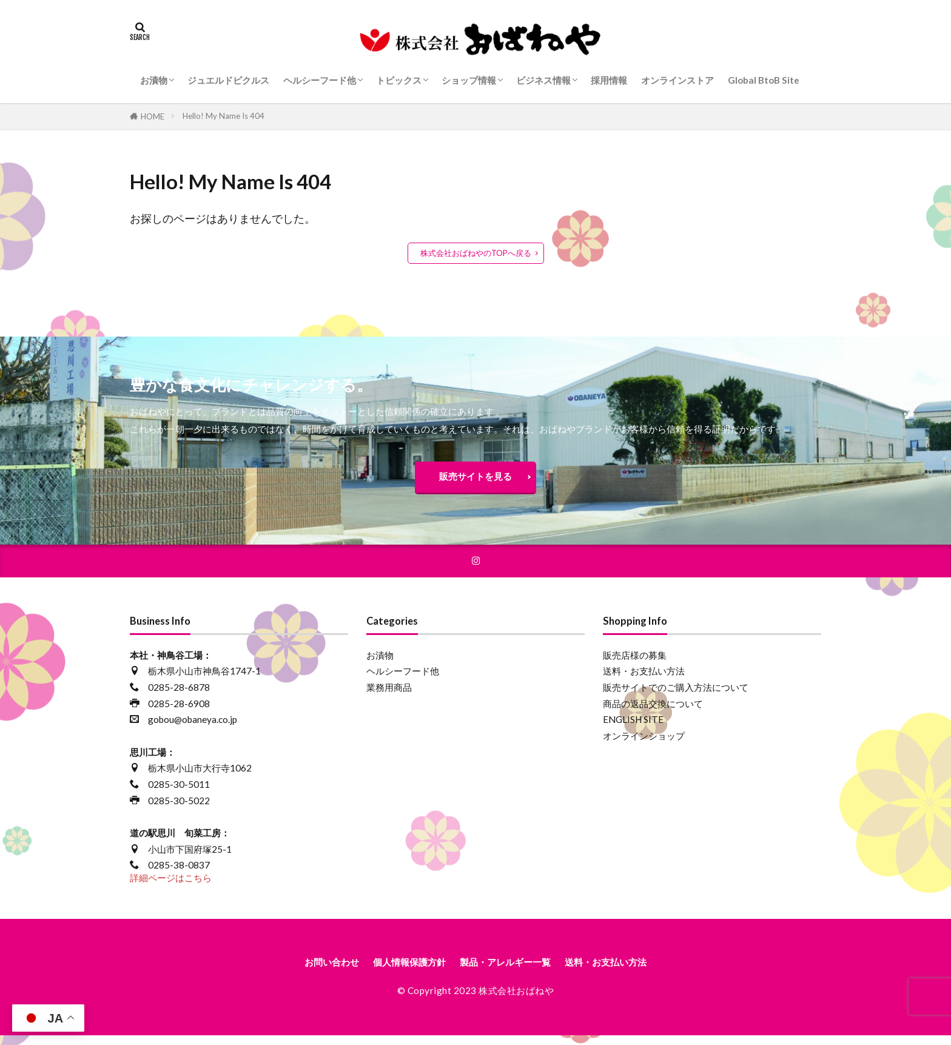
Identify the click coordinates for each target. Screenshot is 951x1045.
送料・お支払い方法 (644, 678)
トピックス (399, 80)
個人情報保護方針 (398, 970)
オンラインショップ (644, 743)
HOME (152, 116)
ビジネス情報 (543, 80)
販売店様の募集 (635, 662)
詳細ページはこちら (171, 884)
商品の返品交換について (653, 710)
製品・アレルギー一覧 (510, 970)
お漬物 (153, 80)
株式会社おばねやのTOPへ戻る (475, 253)
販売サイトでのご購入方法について (675, 694)
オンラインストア (677, 80)
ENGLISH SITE (633, 727)
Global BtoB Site (763, 80)
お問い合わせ (307, 970)
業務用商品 (389, 694)
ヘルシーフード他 (319, 80)
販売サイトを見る (475, 479)
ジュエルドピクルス (228, 80)
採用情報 (609, 80)
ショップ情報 (469, 80)
